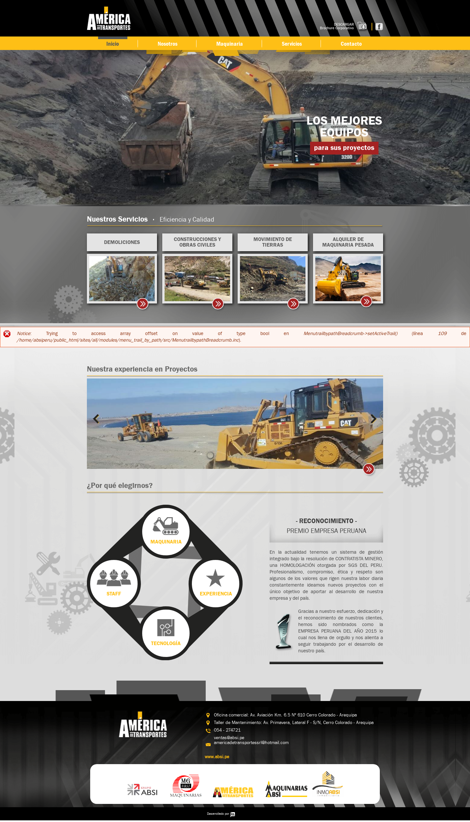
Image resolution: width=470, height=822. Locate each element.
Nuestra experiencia (142, 369)
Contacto (351, 44)
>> (143, 305)
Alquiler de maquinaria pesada (348, 242)
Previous (98, 419)
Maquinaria (229, 44)
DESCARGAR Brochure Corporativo (337, 26)
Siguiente (372, 419)
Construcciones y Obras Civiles (197, 242)
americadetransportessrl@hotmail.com (251, 743)
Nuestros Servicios (150, 219)
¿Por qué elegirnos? (120, 486)
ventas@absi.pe (229, 738)
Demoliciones (122, 242)
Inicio (112, 44)
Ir (370, 470)
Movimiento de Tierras (272, 242)
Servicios (292, 44)
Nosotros (167, 44)
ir (367, 302)
